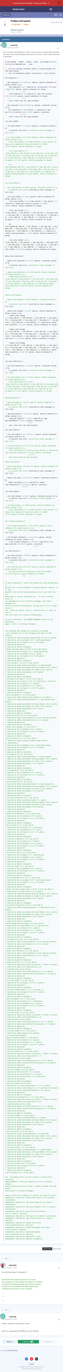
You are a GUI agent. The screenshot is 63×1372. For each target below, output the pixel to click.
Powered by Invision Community (31, 1369)
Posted (10, 47)
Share (9, 1341)
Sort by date (57, 1248)
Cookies (31, 1364)
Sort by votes (47, 1248)
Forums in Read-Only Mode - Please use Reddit (30, 3)
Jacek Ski (20, 30)
